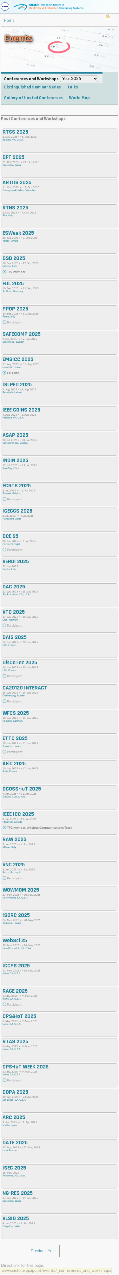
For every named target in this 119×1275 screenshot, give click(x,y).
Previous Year (43, 1251)
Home (9, 20)
